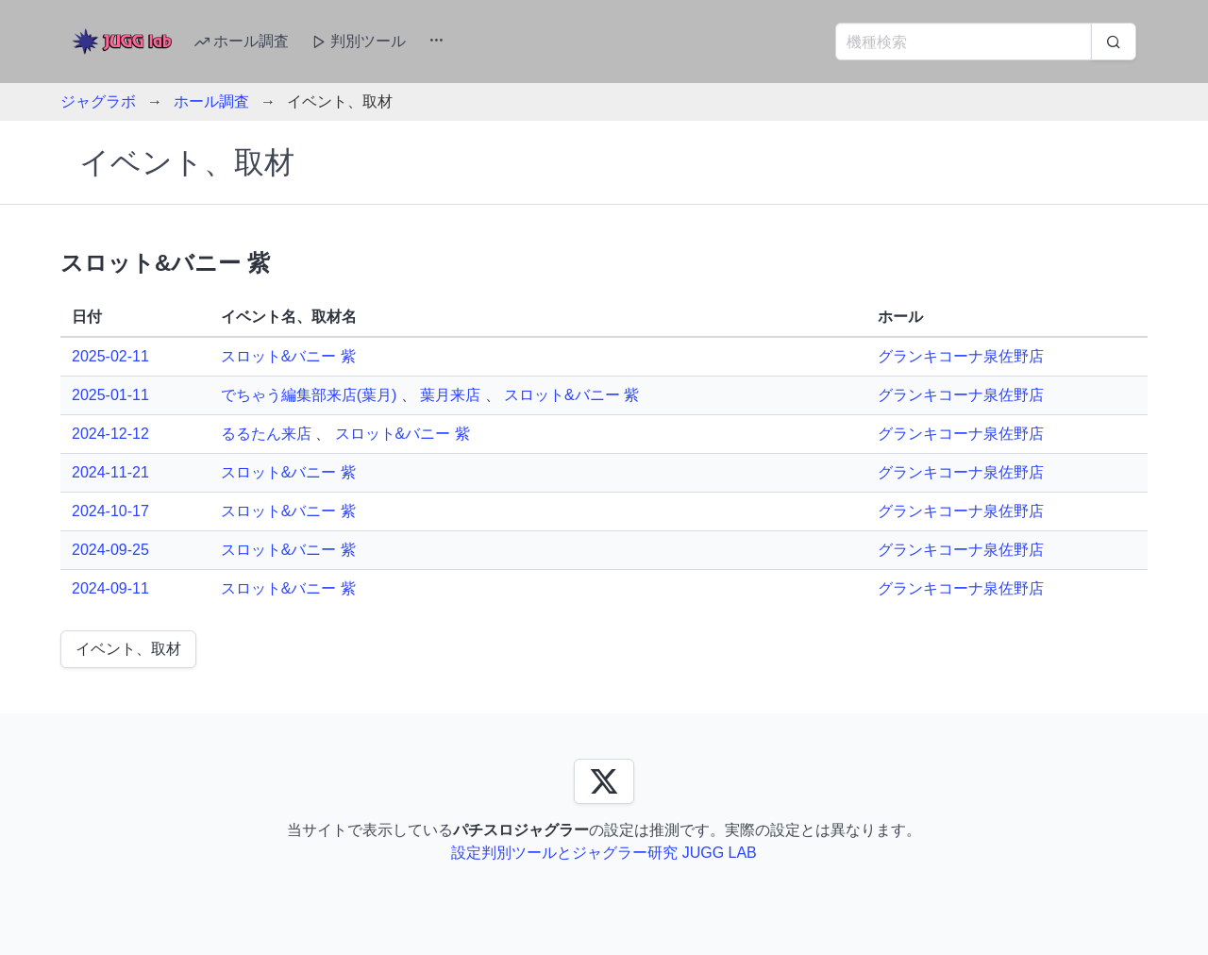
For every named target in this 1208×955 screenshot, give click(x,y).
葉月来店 (450, 395)
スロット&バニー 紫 (288, 356)
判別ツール (358, 41)
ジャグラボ (98, 101)
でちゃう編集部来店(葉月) (309, 395)
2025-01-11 (110, 395)
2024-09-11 (110, 588)
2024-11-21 (110, 472)
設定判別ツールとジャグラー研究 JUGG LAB (604, 853)
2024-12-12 (110, 434)
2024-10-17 (110, 511)
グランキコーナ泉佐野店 (961, 356)
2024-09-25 (110, 550)
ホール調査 (241, 41)
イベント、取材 (128, 649)
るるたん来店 (266, 434)
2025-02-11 (110, 356)
